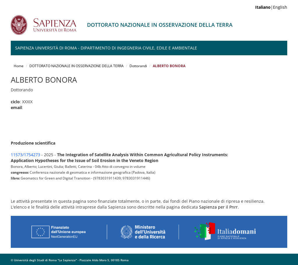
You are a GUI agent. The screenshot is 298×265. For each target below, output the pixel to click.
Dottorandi (138, 65)
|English (271, 7)
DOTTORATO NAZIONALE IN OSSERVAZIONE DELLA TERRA (76, 65)
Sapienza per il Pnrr (218, 207)
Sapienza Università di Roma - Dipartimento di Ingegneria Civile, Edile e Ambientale (106, 48)
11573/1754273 (25, 154)
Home (19, 65)
